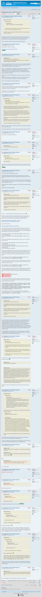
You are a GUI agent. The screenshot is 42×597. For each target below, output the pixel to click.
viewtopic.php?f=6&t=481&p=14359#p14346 (9, 49)
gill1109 (4, 96)
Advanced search (37, 4)
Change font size (39, 7)
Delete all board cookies (25, 591)
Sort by (24, 580)
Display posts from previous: (14, 580)
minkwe (4, 55)
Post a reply (4, 14)
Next (39, 580)
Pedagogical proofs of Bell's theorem (11, 12)
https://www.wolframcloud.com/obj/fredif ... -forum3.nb (11, 220)
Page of (33, 13)
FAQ (32, 9)
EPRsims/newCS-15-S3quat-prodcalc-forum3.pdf (10, 221)
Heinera (4, 17)
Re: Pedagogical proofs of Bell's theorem (12, 16)
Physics (8, 7)
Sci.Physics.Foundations (14, 7)
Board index (5, 7)
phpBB (18, 593)
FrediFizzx (4, 45)
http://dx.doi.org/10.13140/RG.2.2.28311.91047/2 (10, 225)
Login (39, 9)
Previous (3, 580)
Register (36, 9)
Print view (37, 7)
